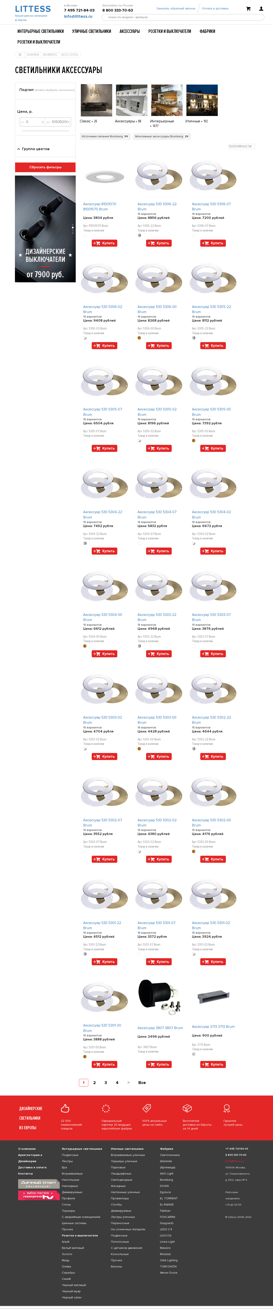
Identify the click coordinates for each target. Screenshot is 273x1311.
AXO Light (166, 1173)
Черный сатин (71, 1297)
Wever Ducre (168, 1272)
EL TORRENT (169, 1198)
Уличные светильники (91, 31)
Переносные (120, 1223)
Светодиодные (121, 1180)
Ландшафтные (121, 1173)
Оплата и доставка (215, 9)
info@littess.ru (78, 17)
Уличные (193, 121)
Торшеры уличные (124, 1161)
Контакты (25, 1173)
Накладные (70, 1186)
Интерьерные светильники (40, 31)
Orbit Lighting (169, 1260)
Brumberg (166, 1180)
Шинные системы (74, 1223)
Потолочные (120, 1242)
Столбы (116, 1204)
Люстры (67, 1161)
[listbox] (136, 1308)
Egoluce (165, 1192)
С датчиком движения (126, 1248)
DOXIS (164, 1186)
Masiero (165, 1248)
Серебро (68, 1272)
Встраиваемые (72, 1173)
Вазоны (116, 1266)
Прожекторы (120, 1198)
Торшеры (68, 1211)
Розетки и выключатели (169, 31)
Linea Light (167, 1242)
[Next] (128, 1083)
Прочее (67, 1229)
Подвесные (70, 1155)
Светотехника (170, 1155)
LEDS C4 (166, 1229)
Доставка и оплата (32, 1167)
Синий (66, 1279)
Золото (67, 1254)
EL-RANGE (167, 1204)
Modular (165, 1254)
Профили (68, 1198)
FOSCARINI (167, 1217)
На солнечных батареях (128, 1229)
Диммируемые (72, 1192)
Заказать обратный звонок (175, 9)
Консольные (120, 1254)
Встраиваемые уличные (128, 1155)
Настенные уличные (125, 1192)
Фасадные (118, 1186)
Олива (66, 1266)
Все (142, 1082)
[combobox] (242, 146)
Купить (108, 243)
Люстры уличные (123, 1217)
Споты (66, 1204)
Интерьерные (162, 121)
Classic (85, 121)
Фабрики (207, 31)
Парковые (118, 1167)
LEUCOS (165, 1235)
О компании (27, 1149)
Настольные (70, 1180)
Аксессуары (130, 31)
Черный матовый (74, 1285)
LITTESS (32, 10)
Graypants (167, 1223)
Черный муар (71, 1291)
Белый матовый (73, 1248)
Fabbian (165, 1211)
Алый (65, 1242)
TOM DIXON (168, 1266)
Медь (66, 1260)
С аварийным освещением (81, 1217)
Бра (64, 1167)
